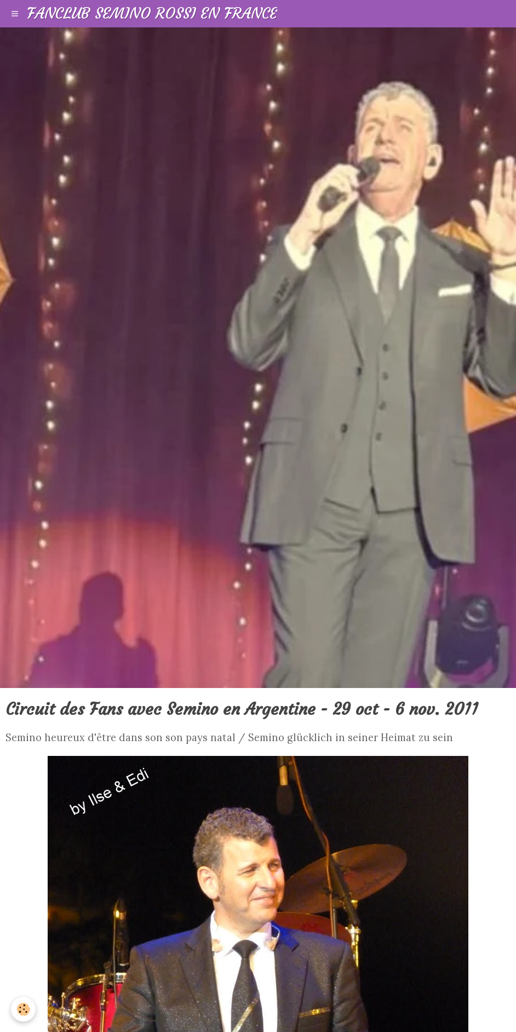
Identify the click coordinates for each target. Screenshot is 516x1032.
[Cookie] (23, 1009)
